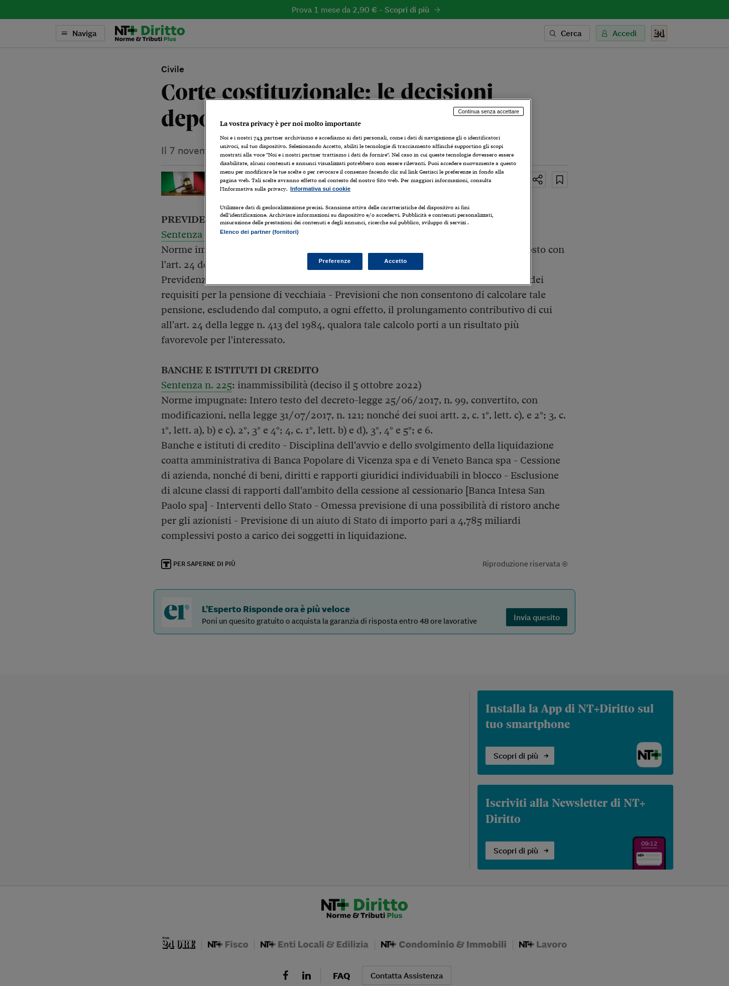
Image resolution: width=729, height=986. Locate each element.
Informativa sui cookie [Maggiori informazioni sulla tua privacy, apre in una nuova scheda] (320, 189)
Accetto (395, 261)
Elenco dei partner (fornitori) (259, 232)
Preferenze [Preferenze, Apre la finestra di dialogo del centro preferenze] (335, 261)
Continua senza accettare (488, 111)
